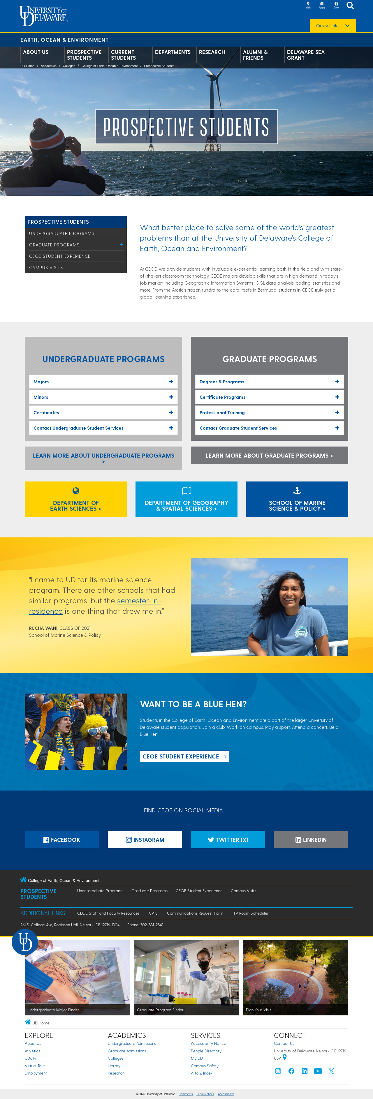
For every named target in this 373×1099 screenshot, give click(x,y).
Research (212, 52)
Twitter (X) (228, 839)
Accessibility (226, 1094)
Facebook (61, 839)
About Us (35, 52)
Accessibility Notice (208, 1043)
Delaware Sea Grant (306, 55)
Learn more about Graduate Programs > (269, 455)
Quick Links (327, 25)
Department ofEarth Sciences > (75, 500)
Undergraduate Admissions (132, 1043)
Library (114, 1065)
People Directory (206, 1050)
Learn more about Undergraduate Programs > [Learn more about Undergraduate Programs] (103, 458)
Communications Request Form (195, 913)
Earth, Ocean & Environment (64, 39)
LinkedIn (311, 839)
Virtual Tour (35, 1065)
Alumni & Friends (255, 55)
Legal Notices (205, 1094)
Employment (36, 1072)
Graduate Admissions (127, 1050)
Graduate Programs (54, 244)
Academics (49, 66)
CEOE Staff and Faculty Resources (108, 913)
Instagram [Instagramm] (145, 839)
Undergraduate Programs (61, 233)
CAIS (153, 913)
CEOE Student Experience (60, 256)
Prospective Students (84, 55)
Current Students (123, 55)
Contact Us (284, 1043)
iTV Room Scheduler (251, 913)
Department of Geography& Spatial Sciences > (186, 500)
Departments (173, 52)
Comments (186, 1094)
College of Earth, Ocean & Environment (110, 66)
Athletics (32, 1050)
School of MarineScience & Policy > (297, 500)
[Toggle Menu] (121, 244)
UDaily (30, 1058)
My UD (197, 1058)
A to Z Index (201, 1072)
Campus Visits (46, 267)
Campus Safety (205, 1065)
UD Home (27, 66)
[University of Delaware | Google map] (285, 1058)
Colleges (69, 66)
